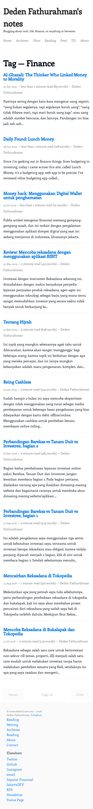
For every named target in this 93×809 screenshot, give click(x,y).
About (84, 40)
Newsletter (15, 794)
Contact (12, 744)
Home (7, 40)
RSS (10, 789)
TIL (73, 40)
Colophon (36, 715)
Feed (63, 40)
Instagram (14, 769)
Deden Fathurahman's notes (42, 17)
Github (12, 764)
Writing (12, 724)
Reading (50, 40)
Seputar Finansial (20, 779)
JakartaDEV (15, 784)
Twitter (12, 759)
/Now (37, 40)
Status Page (15, 799)
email (11, 774)
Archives (22, 40)
